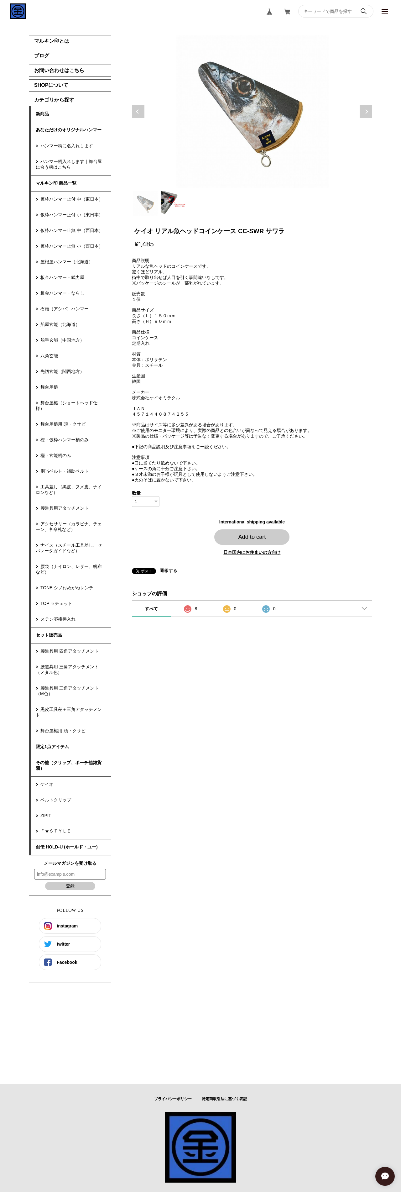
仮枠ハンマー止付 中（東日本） (71, 199)
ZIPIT (45, 815)
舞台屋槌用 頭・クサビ (63, 424)
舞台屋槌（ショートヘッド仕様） (66, 405)
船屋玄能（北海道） (60, 324)
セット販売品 (49, 635)
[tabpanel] (252, 111)
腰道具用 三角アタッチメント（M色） (67, 690)
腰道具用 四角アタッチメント (69, 651)
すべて (151, 608)
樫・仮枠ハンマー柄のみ (64, 439)
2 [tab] (173, 203)
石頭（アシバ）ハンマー (64, 308)
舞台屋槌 (49, 387)
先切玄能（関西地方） (62, 371)
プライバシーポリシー (173, 1099)
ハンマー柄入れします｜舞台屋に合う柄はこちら (69, 164)
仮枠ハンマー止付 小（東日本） (71, 214)
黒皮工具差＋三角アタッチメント (69, 712)
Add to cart (252, 537)
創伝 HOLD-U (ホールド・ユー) (67, 846)
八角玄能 (49, 355)
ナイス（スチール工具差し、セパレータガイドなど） (69, 548)
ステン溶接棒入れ (58, 619)
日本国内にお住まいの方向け (251, 552)
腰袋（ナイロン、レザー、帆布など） (69, 569)
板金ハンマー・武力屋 (62, 277)
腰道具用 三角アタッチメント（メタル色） (67, 669)
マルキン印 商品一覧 (56, 183)
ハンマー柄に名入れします (66, 145)
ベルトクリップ (55, 799)
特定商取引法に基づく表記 (224, 1099)
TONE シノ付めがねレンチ (66, 587)
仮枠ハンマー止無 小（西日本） (71, 246)
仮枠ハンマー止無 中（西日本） (71, 230)
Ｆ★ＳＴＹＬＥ (55, 830)
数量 (136, 493)
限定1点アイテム (52, 746)
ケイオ (47, 784)
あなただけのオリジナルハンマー (69, 129)
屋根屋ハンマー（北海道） (66, 261)
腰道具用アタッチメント (64, 508)
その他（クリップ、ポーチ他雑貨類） (69, 765)
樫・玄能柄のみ (55, 455)
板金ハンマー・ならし (62, 293)
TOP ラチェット (56, 603)
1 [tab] (145, 203)
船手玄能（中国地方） (62, 340)
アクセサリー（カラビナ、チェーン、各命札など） (69, 526)
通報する (168, 570)
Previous (138, 111)
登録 (70, 885)
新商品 (42, 113)
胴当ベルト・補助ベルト (64, 471)
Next (366, 111)
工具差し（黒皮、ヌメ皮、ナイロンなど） (69, 489)
